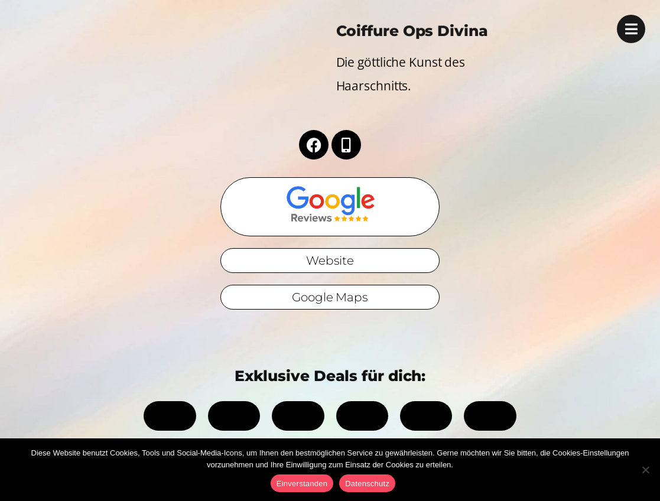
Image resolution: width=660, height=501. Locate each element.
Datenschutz (367, 483)
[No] (645, 470)
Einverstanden (302, 483)
